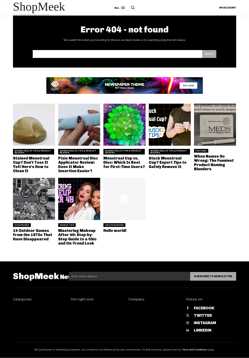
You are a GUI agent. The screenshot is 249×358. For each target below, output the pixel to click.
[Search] (209, 54)
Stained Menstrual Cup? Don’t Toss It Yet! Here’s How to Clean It (31, 164)
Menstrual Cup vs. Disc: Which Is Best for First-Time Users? (124, 162)
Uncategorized (114, 225)
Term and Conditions (194, 349)
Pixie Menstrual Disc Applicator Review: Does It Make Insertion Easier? (78, 164)
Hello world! (115, 230)
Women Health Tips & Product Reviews (33, 152)
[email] (129, 276)
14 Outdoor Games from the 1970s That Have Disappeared (32, 234)
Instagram (205, 323)
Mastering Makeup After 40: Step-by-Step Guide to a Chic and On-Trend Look (77, 237)
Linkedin (202, 330)
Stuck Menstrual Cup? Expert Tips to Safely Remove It (167, 162)
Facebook (204, 308)
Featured (201, 151)
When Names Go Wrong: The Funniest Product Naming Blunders (214, 162)
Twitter (203, 315)
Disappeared (22, 225)
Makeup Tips (67, 225)
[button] (133, 7)
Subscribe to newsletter (213, 276)
